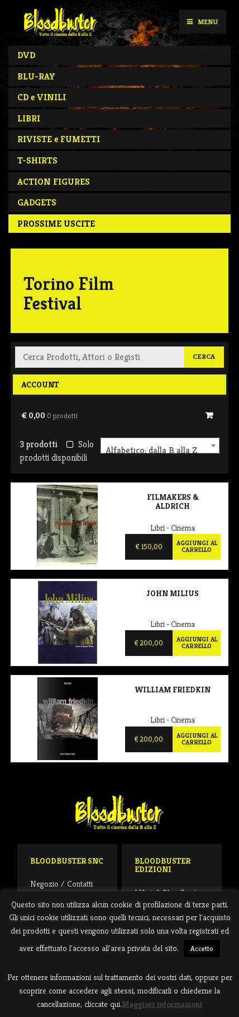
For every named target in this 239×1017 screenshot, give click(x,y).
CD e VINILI (41, 97)
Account (40, 384)
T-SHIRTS (37, 160)
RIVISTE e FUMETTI (58, 139)
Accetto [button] (201, 948)
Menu (202, 21)
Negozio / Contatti (61, 883)
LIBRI (28, 118)
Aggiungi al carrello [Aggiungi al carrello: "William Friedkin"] (196, 739)
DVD (26, 55)
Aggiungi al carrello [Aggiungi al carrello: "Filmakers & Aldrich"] (196, 546)
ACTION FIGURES (53, 182)
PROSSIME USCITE (56, 223)
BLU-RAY (36, 76)
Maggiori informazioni (162, 1004)
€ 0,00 (49, 415)
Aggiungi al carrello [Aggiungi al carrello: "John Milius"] (196, 642)
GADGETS (36, 202)
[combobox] (160, 445)
